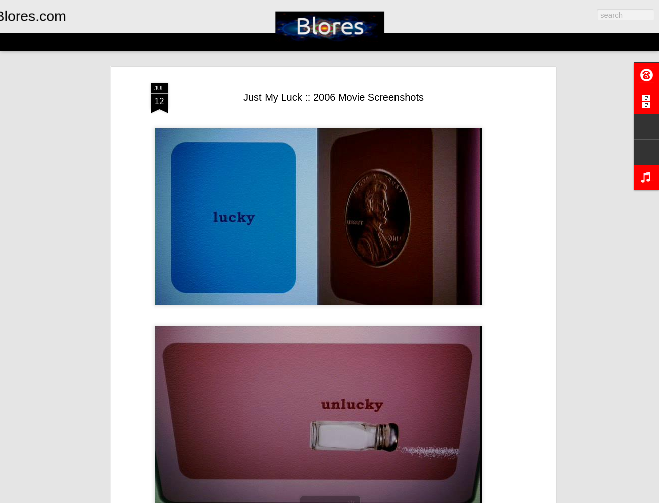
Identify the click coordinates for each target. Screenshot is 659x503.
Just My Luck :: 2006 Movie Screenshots (333, 97)
